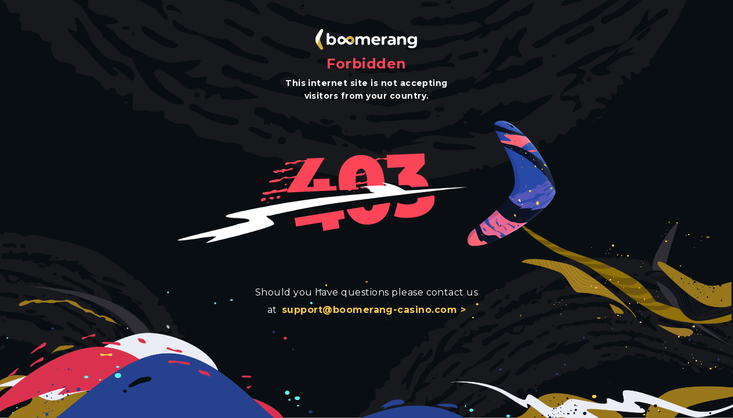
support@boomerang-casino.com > (374, 309)
